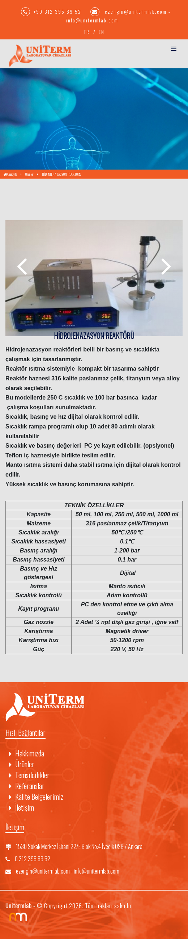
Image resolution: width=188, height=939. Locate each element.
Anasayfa (10, 174)
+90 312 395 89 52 (52, 11)
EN (101, 31)
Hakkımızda (26, 753)
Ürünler (29, 174)
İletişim (21, 807)
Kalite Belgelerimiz (36, 796)
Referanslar (26, 785)
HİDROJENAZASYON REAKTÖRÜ (61, 174)
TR (87, 31)
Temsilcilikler (29, 774)
